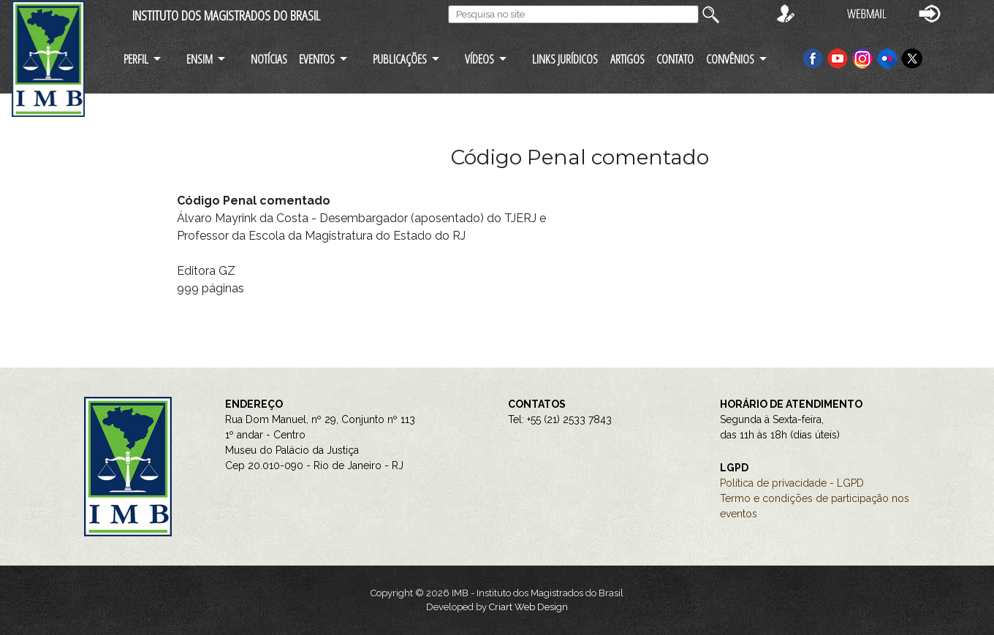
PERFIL (136, 58)
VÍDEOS (479, 58)
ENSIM (199, 58)
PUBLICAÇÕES (400, 58)
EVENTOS (317, 58)
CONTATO (675, 58)
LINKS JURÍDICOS (565, 58)
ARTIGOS (627, 58)
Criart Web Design (528, 606)
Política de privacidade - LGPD (792, 483)
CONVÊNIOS (730, 58)
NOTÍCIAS (269, 58)
